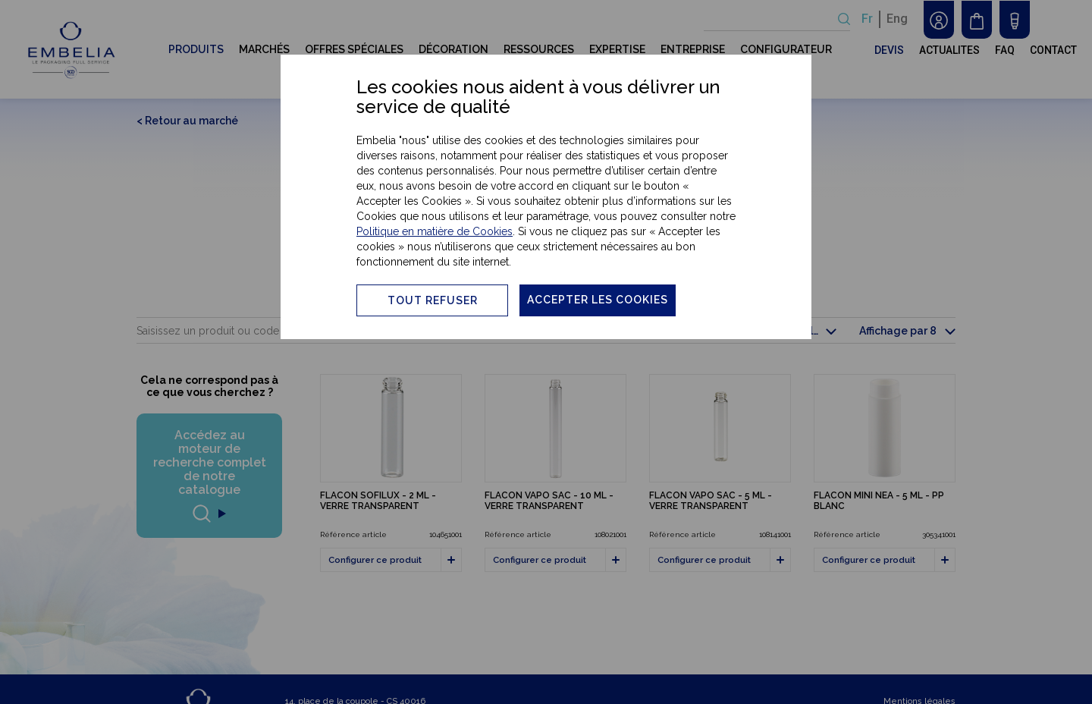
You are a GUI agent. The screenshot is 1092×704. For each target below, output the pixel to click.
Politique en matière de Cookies (434, 231)
